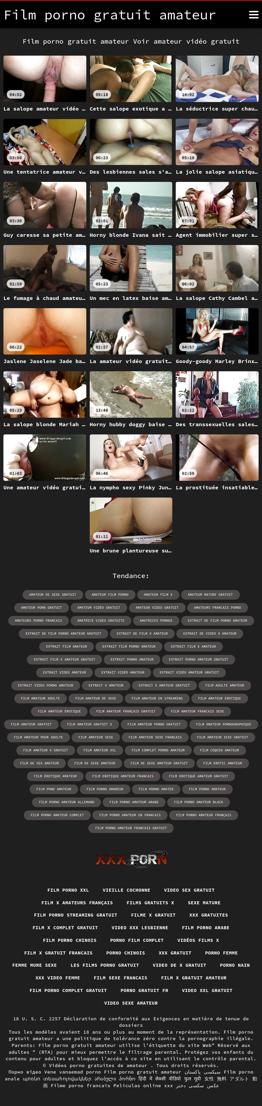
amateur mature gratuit (210, 594)
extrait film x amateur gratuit (64, 659)
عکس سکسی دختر (197, 1085)
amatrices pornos (156, 620)
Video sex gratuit (189, 890)
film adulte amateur (224, 685)
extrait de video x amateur (209, 633)
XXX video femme (57, 978)
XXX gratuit (175, 952)
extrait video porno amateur (45, 685)
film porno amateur (207, 789)
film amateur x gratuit (45, 750)
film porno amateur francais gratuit (131, 828)
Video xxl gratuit (207, 990)
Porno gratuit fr (144, 990)
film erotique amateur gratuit (198, 776)
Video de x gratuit (180, 965)
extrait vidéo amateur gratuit (189, 672)
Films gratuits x (150, 902)
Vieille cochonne (126, 890)
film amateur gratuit (31, 724)
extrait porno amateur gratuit (198, 659)
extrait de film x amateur (142, 633)
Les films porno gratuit (105, 965)
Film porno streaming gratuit (75, 915)
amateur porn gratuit (41, 607)
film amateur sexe (95, 737)
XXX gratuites (208, 915)
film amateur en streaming (157, 698)
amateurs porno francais (38, 620)
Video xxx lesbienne (140, 927)
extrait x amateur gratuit (164, 685)
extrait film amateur (66, 646)
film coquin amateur (219, 750)
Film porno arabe (206, 927)
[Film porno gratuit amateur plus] (254, 14)
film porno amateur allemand (66, 802)
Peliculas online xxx (143, 1085)
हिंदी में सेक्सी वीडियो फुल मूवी (170, 1079)
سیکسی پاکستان (203, 1072)
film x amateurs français (77, 902)
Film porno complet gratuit (68, 990)
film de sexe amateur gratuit (159, 763)
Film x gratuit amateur (194, 978)
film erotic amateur (222, 763)
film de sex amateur (39, 763)
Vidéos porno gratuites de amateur (99, 1065)
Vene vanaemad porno (72, 1072)
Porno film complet (137, 940)
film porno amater (156, 789)
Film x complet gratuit (65, 927)
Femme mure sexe (34, 965)
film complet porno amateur (158, 750)
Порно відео (25, 1072)
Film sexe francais (121, 978)
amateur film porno (110, 594)
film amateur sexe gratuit (222, 737)
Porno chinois (125, 952)
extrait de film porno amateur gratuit (63, 633)
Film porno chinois (70, 940)
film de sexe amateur (94, 763)
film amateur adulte (40, 698)
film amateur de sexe (95, 698)
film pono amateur (54, 789)
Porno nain (235, 965)
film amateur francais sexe (197, 711)
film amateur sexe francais (155, 737)
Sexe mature (204, 902)
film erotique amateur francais (123, 776)
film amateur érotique (59, 711)
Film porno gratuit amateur (143, 1072)
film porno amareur (105, 789)
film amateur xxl (100, 750)
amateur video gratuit (157, 607)
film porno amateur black (198, 802)
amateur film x (158, 594)
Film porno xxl (68, 890)
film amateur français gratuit (126, 711)
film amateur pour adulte (38, 737)
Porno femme (221, 952)
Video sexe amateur (131, 1003)
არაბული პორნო (115, 1079)
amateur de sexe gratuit (52, 594)
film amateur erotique (219, 698)
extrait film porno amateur (129, 646)
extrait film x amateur (193, 646)
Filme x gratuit (153, 915)
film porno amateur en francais (130, 815)
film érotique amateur (55, 776)
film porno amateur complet (57, 815)
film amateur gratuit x (89, 724)
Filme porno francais (81, 1085)
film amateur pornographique (223, 724)
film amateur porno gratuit (154, 724)
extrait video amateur (64, 672)
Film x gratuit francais (58, 952)
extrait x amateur (106, 685)
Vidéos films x (198, 940)
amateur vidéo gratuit (98, 607)
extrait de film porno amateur (217, 620)
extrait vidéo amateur (122, 672)
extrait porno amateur (132, 659)
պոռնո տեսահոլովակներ (57, 1079)
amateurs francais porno (217, 607)
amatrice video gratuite (101, 620)
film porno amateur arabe (134, 802)
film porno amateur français (203, 815)
